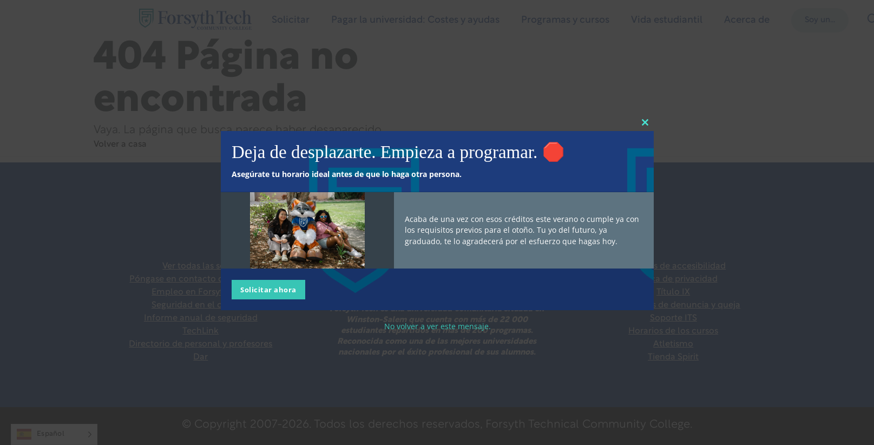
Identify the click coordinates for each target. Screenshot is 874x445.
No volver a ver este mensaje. (437, 325)
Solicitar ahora (268, 289)
